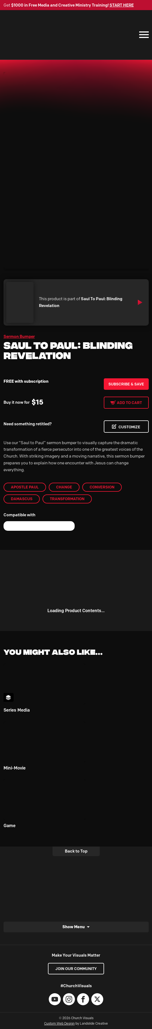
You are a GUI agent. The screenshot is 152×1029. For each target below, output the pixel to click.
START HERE (122, 5)
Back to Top (76, 851)
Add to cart (129, 402)
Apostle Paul (25, 487)
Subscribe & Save (126, 384)
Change (64, 487)
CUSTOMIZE (129, 426)
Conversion (102, 487)
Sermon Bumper (19, 336)
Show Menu (73, 926)
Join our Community (76, 968)
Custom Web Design (59, 1023)
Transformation (67, 498)
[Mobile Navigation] (143, 35)
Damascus (21, 498)
